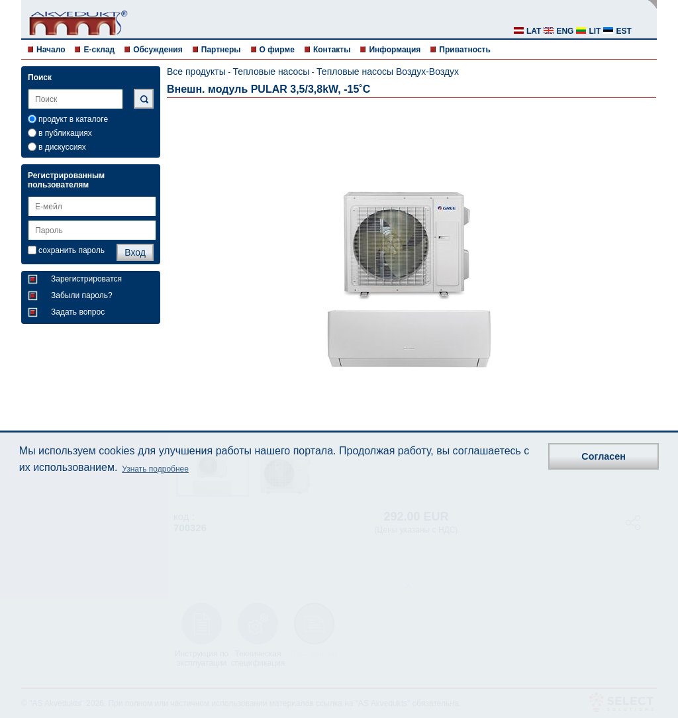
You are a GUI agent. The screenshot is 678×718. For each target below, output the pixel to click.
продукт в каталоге (73, 119)
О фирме (277, 49)
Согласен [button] (603, 456)
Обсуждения (158, 49)
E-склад (99, 49)
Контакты (332, 49)
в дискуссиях (62, 147)
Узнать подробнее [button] (155, 469)
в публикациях (65, 133)
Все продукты (196, 71)
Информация (394, 49)
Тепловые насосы (270, 71)
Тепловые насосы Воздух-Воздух (387, 71)
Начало (50, 49)
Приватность (464, 49)
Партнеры (221, 49)
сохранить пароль (71, 250)
